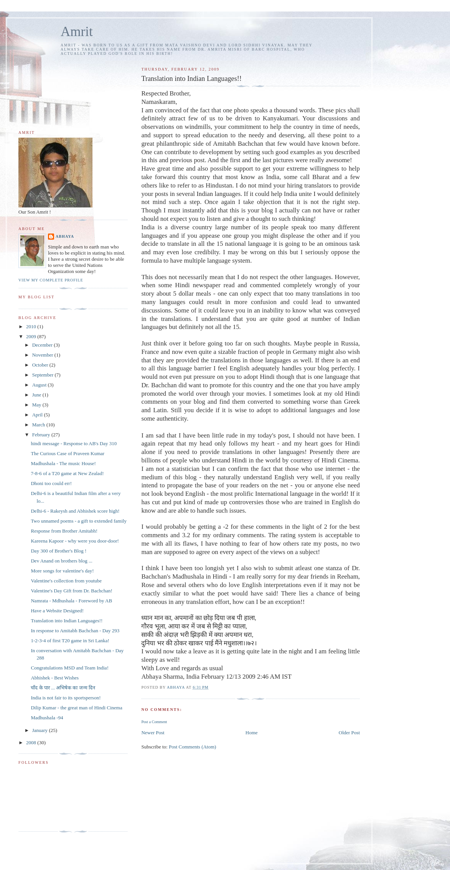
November (43, 355)
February (41, 434)
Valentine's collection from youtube (66, 581)
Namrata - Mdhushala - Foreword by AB (71, 601)
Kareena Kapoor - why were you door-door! (75, 541)
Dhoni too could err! (51, 483)
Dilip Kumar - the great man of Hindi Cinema (76, 707)
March (39, 425)
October (40, 365)
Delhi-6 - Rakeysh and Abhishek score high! (75, 511)
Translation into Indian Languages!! (66, 620)
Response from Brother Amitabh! (64, 531)
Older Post (349, 732)
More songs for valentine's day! (62, 571)
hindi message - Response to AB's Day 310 (74, 443)
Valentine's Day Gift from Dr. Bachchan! (71, 591)
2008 (31, 742)
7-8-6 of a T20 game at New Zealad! (67, 473)
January (40, 730)
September (43, 375)
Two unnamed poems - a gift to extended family (79, 521)
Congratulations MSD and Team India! (69, 668)
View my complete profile (50, 280)
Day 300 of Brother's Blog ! (58, 551)
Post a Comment (154, 722)
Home (252, 732)
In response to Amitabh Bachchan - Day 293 (75, 630)
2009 (31, 336)
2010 (31, 326)
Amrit (77, 31)
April (38, 415)
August (40, 385)
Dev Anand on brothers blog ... (61, 561)
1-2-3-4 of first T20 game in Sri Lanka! (70, 640)
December (43, 345)
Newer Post (152, 732)
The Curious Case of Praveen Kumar (67, 453)
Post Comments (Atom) (192, 747)
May (37, 405)
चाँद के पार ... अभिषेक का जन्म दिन (63, 688)
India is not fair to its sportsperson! (66, 698)
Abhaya (65, 236)
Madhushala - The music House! (63, 463)
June (37, 395)
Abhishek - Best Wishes (55, 678)
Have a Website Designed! (57, 610)
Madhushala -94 (47, 717)
